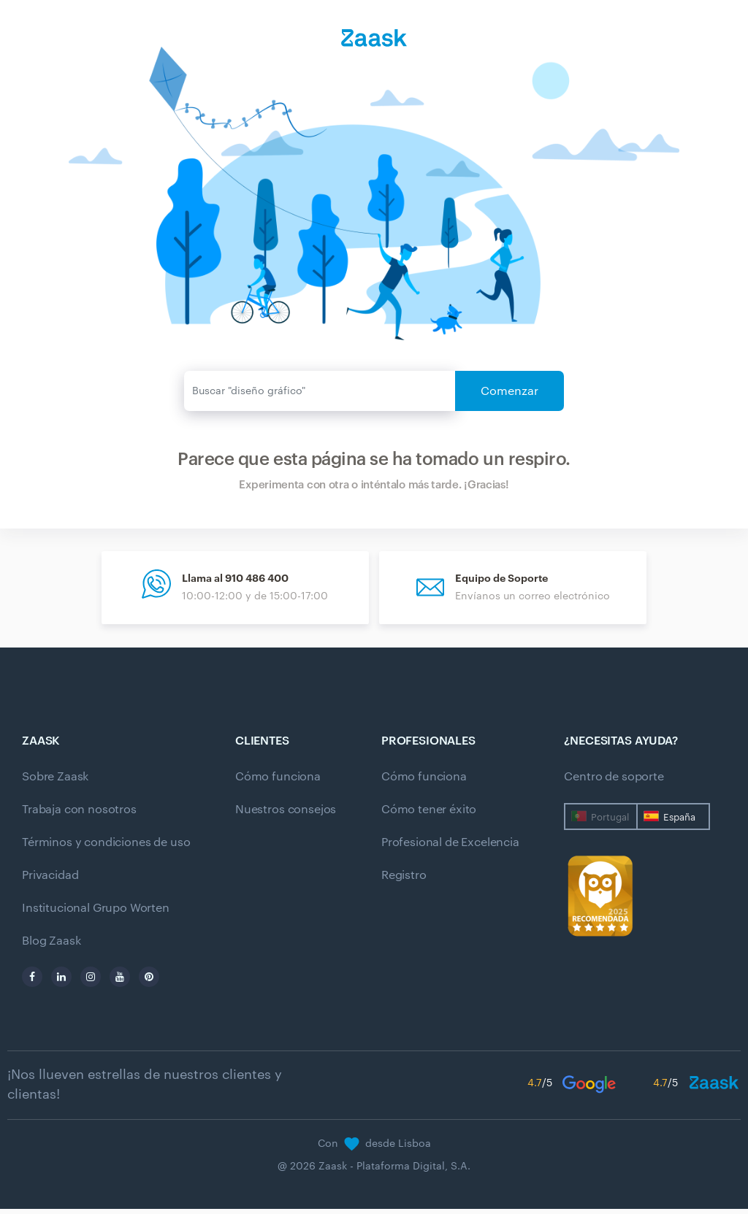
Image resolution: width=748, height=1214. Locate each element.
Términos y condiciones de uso (106, 847)
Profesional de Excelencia (450, 847)
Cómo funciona (278, 782)
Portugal (610, 822)
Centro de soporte (613, 782)
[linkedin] (61, 982)
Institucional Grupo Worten (95, 913)
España (679, 822)
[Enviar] (320, 391)
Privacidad (50, 880)
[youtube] (120, 982)
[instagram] (90, 982)
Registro (404, 880)
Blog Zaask (51, 946)
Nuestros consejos (285, 815)
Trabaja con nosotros (79, 815)
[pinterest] (149, 982)
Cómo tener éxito (428, 815)
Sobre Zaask (55, 782)
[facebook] (32, 982)
